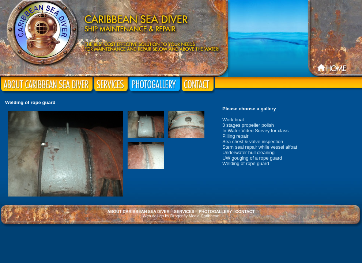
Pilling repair (235, 136)
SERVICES (184, 211)
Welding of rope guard (245, 163)
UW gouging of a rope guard (252, 158)
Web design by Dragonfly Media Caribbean (181, 216)
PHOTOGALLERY (215, 211)
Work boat (233, 119)
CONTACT (245, 211)
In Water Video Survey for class (255, 130)
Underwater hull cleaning (248, 152)
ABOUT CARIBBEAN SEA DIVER (138, 211)
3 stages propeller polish (248, 125)
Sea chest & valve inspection (252, 141)
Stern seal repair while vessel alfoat (259, 147)
